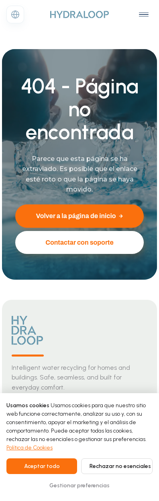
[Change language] (15, 14)
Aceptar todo (42, 466)
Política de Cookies (29, 447)
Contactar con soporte (79, 242)
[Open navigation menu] (144, 14)
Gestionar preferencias (79, 485)
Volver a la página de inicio (79, 215)
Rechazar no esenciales (120, 466)
